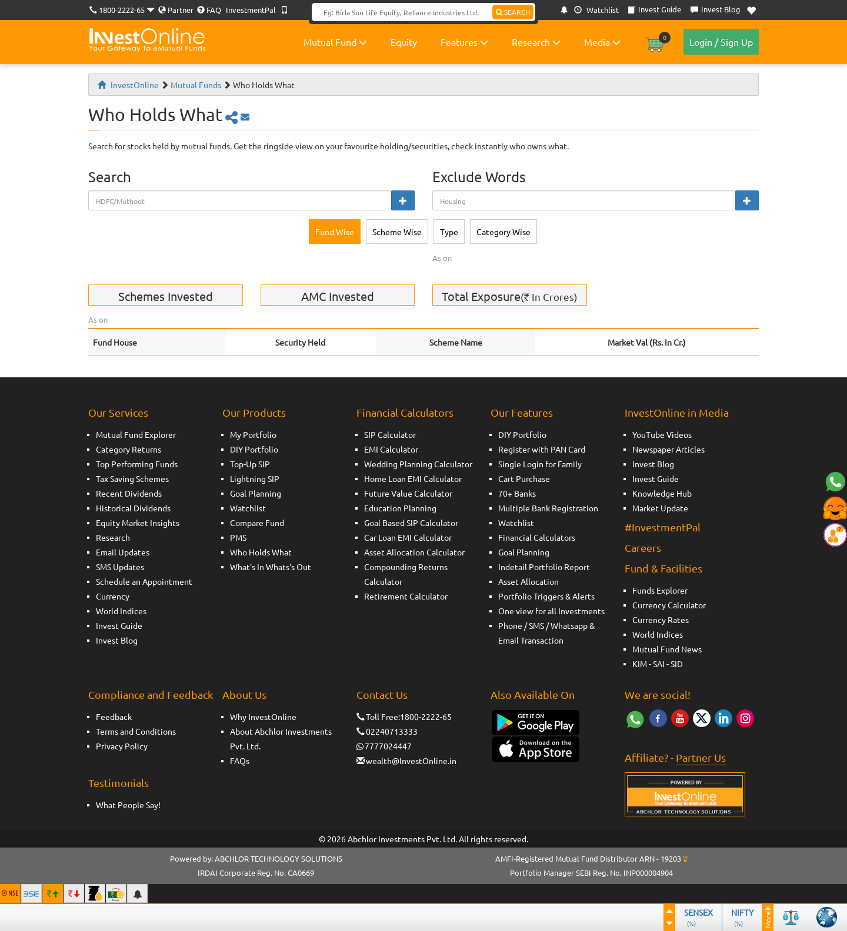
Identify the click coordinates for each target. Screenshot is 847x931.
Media (602, 42)
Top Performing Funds (137, 463)
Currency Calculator (669, 605)
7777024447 (388, 746)
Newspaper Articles (668, 449)
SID (677, 663)
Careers (643, 547)
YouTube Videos (662, 434)
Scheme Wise (397, 231)
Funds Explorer (660, 590)
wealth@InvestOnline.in (411, 760)
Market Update (660, 508)
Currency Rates (660, 619)
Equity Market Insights (137, 522)
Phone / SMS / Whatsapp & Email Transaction (546, 632)
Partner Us (701, 757)
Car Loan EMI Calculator (408, 537)
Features (464, 42)
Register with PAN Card (541, 449)
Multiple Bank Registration (548, 508)
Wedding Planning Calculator (418, 463)
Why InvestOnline (263, 716)
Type (449, 231)
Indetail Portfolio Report (544, 566)
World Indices (121, 610)
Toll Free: (378, 716)
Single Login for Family (540, 463)
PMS (238, 537)
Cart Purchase (524, 478)
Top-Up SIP (250, 463)
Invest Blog (117, 640)
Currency (112, 596)
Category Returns (128, 449)
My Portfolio (253, 434)
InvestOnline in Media (677, 412)
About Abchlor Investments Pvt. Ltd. (281, 738)
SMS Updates (120, 566)
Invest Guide (119, 625)
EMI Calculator (391, 449)
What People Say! (128, 804)
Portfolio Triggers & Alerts (546, 596)
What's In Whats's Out (270, 566)
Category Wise (503, 231)
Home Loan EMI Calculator (413, 478)
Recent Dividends (129, 493)
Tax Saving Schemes (132, 478)
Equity (404, 42)
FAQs (239, 760)
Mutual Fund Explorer (136, 434)
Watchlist (596, 10)
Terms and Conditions (136, 731)
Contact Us (382, 694)
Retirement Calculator (406, 596)
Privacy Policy (122, 746)
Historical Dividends (133, 508)
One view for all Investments (551, 610)
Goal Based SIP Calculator (411, 522)
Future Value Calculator (408, 493)
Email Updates (122, 552)
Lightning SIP (254, 478)
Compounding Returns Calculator (406, 574)
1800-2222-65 (122, 10)
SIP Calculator (390, 434)
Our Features (522, 412)
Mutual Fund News (667, 649)
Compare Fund (257, 522)
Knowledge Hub (662, 493)
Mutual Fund (335, 42)
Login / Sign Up (721, 42)
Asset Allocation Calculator (414, 552)
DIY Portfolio (254, 449)
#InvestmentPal (663, 527)
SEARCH (513, 11)
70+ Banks (517, 493)
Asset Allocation (528, 581)
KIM (639, 663)
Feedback (114, 716)
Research (536, 42)
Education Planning (400, 508)
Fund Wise (334, 231)
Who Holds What (261, 552)
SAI (659, 663)
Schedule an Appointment (144, 581)
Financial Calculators (404, 412)
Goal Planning (255, 493)
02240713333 (392, 731)
